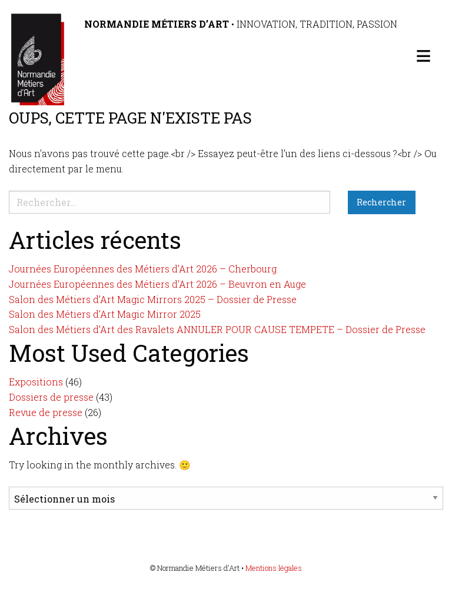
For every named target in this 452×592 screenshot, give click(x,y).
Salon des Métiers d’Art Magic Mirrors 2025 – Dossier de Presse (153, 299)
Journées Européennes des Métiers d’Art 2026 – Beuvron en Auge (157, 284)
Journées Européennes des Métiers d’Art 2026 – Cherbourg (143, 268)
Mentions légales (273, 568)
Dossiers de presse (51, 397)
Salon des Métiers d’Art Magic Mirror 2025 (105, 314)
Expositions (36, 381)
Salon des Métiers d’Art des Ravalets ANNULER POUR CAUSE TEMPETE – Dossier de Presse (217, 329)
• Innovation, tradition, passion (240, 24)
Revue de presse (45, 412)
